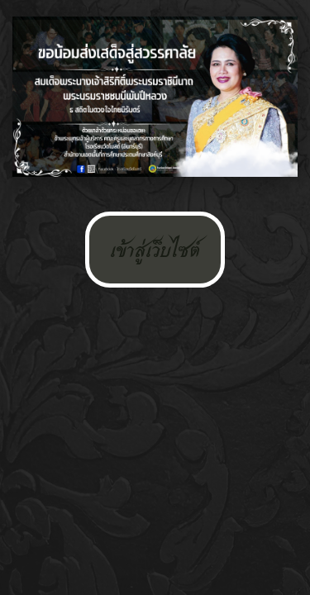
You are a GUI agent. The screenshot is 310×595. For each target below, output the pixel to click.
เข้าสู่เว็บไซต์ (155, 249)
